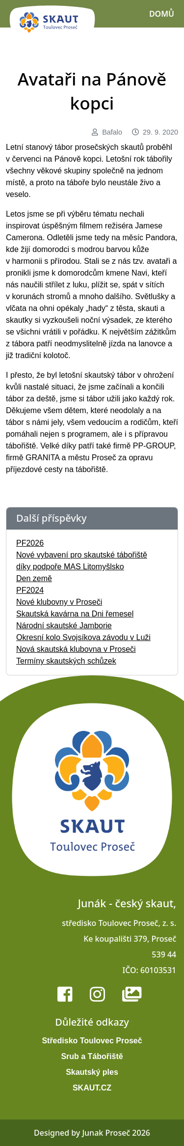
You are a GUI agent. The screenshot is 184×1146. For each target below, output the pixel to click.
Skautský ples (92, 1072)
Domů (161, 13)
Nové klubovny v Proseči (59, 602)
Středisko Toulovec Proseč (92, 1040)
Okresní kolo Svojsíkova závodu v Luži (83, 637)
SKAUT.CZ (92, 1088)
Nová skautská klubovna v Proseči (76, 649)
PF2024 (30, 590)
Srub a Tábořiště (92, 1056)
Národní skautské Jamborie (64, 625)
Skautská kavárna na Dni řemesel (74, 614)
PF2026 (30, 543)
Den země (34, 578)
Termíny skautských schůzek (66, 661)
